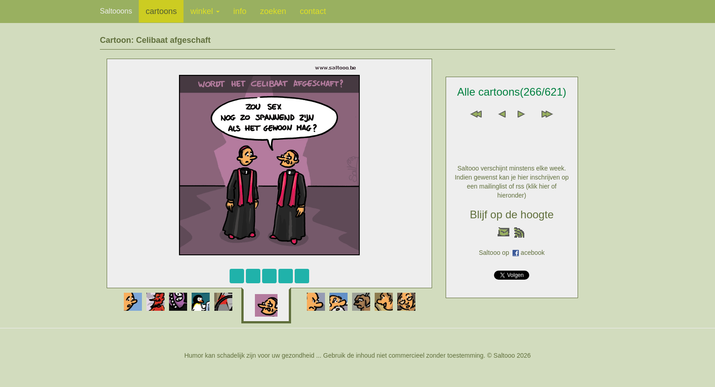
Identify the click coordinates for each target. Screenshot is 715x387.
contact (313, 11)
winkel (205, 11)
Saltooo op (496, 252)
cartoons (161, 11)
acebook (533, 252)
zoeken (273, 11)
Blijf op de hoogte (512, 214)
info (239, 11)
